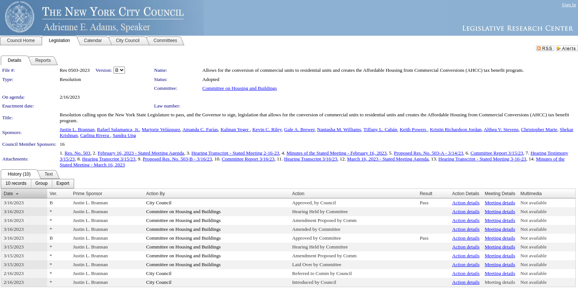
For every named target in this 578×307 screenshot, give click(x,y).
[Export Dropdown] (63, 183)
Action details (466, 202)
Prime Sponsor (87, 193)
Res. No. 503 (77, 153)
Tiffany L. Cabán (380, 129)
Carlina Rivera (95, 135)
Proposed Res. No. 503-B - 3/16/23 (177, 159)
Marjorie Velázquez (161, 129)
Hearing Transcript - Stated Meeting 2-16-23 (235, 153)
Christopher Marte (539, 129)
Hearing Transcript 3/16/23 (310, 159)
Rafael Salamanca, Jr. (118, 129)
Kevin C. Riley (266, 129)
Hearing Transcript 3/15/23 (108, 159)
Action (298, 193)
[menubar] (37, 183)
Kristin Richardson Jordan (455, 129)
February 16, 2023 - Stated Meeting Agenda (141, 153)
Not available (533, 202)
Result (426, 193)
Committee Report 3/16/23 (248, 159)
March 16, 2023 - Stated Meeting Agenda (388, 159)
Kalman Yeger (235, 129)
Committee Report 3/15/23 (496, 153)
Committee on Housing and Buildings (239, 88)
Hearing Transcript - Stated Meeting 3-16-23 (482, 159)
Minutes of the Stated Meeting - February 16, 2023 (336, 153)
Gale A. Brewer (299, 129)
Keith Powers (414, 129)
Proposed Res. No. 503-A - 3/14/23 (428, 153)
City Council (159, 202)
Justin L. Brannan (77, 129)
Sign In (569, 4)
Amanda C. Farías (200, 129)
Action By (155, 193)
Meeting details (500, 202)
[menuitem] (16, 183)
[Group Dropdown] (41, 183)
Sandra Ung (124, 135)
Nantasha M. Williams (339, 129)
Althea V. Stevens (501, 129)
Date (8, 193)
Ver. (54, 193)
